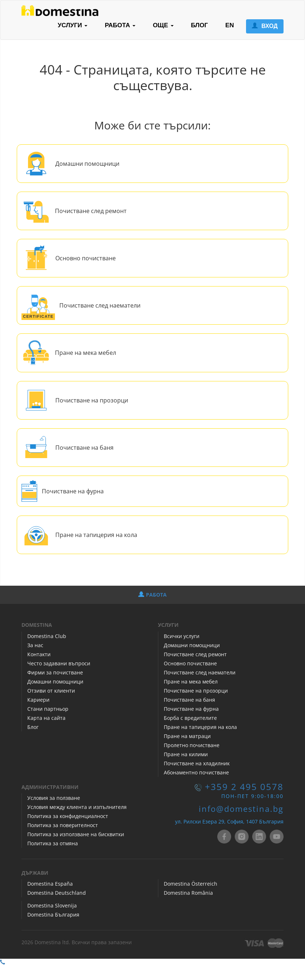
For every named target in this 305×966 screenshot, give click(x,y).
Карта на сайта (46, 717)
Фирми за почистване (55, 672)
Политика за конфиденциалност (67, 816)
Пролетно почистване (191, 745)
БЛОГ (199, 25)
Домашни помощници (87, 164)
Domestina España (50, 883)
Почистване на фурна (73, 491)
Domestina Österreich (190, 883)
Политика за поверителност (62, 825)
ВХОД (265, 26)
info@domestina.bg (241, 808)
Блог (33, 727)
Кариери (38, 699)
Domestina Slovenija (52, 905)
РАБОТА (152, 594)
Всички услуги (181, 636)
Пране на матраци (187, 736)
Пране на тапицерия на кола (96, 535)
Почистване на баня (84, 448)
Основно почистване (85, 258)
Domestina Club (46, 636)
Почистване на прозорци (91, 400)
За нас (35, 645)
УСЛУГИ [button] (72, 25)
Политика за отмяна (52, 843)
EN (229, 25)
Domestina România (188, 892)
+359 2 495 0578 (244, 787)
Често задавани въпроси (58, 663)
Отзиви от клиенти (51, 690)
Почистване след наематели (99, 305)
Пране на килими (186, 754)
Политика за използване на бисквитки (75, 834)
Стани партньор (47, 708)
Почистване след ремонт (91, 211)
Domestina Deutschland (56, 892)
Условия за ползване (53, 797)
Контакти (39, 654)
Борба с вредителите (190, 717)
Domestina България (53, 914)
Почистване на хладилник (197, 763)
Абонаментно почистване (196, 772)
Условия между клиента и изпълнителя (77, 806)
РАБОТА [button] (120, 25)
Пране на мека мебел (85, 353)
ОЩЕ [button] (163, 25)
